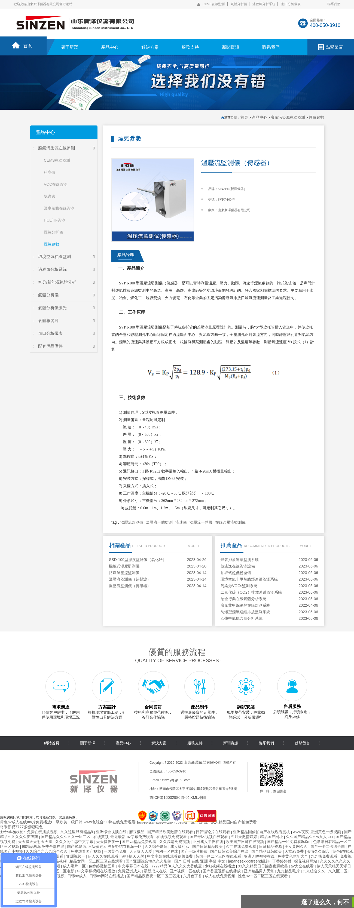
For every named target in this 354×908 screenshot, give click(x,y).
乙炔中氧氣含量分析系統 (242, 618)
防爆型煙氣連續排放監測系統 (245, 612)
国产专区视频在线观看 (209, 837)
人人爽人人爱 (141, 851)
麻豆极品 (137, 832)
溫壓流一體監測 (159, 522)
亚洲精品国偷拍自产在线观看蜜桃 (262, 832)
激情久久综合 (319, 851)
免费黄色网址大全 (293, 856)
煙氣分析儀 (53, 232)
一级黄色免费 (116, 851)
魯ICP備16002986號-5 (168, 797)
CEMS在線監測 (214, 4)
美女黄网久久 (297, 846)
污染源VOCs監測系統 (239, 586)
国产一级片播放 (195, 851)
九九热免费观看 (324, 856)
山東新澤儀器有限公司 (203, 762)
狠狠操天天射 (133, 856)
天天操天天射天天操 (35, 841)
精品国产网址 (272, 837)
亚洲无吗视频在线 (260, 856)
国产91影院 (77, 846)
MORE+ (194, 546)
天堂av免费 (295, 851)
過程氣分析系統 (263, 4)
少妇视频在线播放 (220, 866)
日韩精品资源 (271, 846)
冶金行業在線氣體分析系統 (243, 599)
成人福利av (180, 846)
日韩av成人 (77, 876)
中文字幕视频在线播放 (96, 871)
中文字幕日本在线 (133, 866)
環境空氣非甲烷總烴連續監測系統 (249, 579)
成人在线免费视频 (220, 876)
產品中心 (109, 47)
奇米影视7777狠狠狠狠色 (21, 827)
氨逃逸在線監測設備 (238, 566)
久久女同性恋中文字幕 (74, 841)
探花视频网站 (306, 861)
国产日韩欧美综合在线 (229, 851)
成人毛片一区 (75, 866)
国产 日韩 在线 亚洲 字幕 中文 (200, 861)
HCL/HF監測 (54, 220)
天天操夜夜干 (108, 841)
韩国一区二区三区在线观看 (219, 856)
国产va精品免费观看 (139, 841)
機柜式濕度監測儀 (124, 566)
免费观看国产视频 (86, 851)
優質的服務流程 (177, 652)
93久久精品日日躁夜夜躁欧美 (263, 866)
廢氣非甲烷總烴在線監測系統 (245, 605)
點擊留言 (334, 47)
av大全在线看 (303, 866)
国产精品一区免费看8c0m (289, 841)
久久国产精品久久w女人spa (310, 837)
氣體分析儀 (239, 4)
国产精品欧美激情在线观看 (170, 832)
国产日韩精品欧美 (208, 846)
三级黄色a (97, 846)
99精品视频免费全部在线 (43, 846)
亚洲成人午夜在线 (208, 841)
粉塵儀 (49, 172)
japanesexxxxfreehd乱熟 (249, 861)
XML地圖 (198, 797)
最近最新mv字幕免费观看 (132, 837)
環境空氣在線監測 (54, 256)
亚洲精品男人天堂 (259, 871)
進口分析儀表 (291, 4)
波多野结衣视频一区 (125, 846)
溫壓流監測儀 (131, 522)
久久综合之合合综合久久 (47, 851)
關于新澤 (69, 47)
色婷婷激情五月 (102, 866)
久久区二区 (338, 871)
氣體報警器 (48, 320)
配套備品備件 (50, 346)
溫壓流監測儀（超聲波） (130, 579)
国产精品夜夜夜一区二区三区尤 (154, 876)
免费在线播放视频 (43, 832)
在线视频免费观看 (172, 837)
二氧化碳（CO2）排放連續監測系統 (251, 592)
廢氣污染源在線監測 (56, 148)
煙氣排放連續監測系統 (240, 559)
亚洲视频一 (76, 856)
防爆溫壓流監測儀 (124, 572)
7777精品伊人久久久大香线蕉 (177, 866)
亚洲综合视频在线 (111, 832)
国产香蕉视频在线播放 (222, 871)
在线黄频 (101, 837)
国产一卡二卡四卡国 (328, 846)
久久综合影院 (157, 846)
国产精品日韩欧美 (267, 851)
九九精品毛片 (289, 871)
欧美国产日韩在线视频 (245, 841)
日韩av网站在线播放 (107, 876)
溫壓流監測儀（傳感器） (130, 586)
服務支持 (190, 47)
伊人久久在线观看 (104, 856)
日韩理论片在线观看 (213, 832)
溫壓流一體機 (201, 522)
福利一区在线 (167, 851)
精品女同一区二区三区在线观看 (96, 861)
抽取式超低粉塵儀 (236, 572)
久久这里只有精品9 (77, 832)
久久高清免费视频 (175, 841)
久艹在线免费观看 (241, 846)
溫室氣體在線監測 (59, 208)
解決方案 (150, 47)
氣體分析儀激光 (52, 307)
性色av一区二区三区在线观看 (263, 876)
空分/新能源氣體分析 (57, 282)
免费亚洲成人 (130, 871)
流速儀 (181, 522)
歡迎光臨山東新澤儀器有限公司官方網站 (43, 4)
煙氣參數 (51, 244)
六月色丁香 (193, 876)
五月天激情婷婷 (244, 837)
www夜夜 (301, 832)
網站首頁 (51, 743)
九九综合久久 (314, 871)
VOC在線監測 (55, 184)
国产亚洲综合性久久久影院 (149, 861)
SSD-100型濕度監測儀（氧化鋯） (137, 559)
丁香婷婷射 (282, 861)
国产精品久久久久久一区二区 (66, 837)
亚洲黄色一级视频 (326, 832)
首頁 (27, 46)
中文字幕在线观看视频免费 (170, 856)
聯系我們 (333, 4)
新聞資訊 (230, 47)
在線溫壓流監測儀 (230, 522)
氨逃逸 (49, 196)
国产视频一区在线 (185, 871)
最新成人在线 (156, 871)
